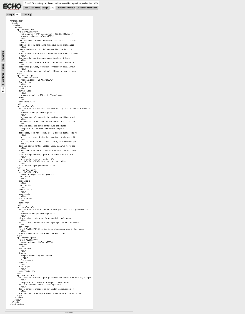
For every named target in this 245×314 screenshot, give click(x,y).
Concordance (3, 79)
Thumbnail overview (66, 8)
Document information (87, 8)
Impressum (69, 312)
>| (30, 14)
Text (26, 8)
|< (12, 14)
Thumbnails (3, 56)
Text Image (35, 8)
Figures (3, 67)
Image (45, 8)
